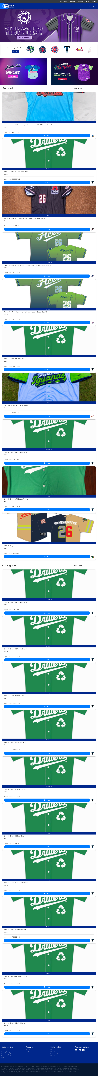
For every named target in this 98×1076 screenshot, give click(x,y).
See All (15, 51)
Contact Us (4, 1050)
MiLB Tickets (54, 1056)
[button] (7, 25)
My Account (29, 1052)
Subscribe (72, 1)
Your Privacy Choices (7, 1054)
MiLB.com (80, 1)
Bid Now (47, 136)
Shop (87, 1)
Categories (43, 6)
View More (78, 88)
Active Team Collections (24, 6)
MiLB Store (53, 1052)
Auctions (51, 6)
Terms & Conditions (7, 1056)
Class (35, 6)
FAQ (2, 1058)
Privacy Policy (5, 1052)
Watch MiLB (54, 1054)
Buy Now (59, 6)
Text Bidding (63, 1)
